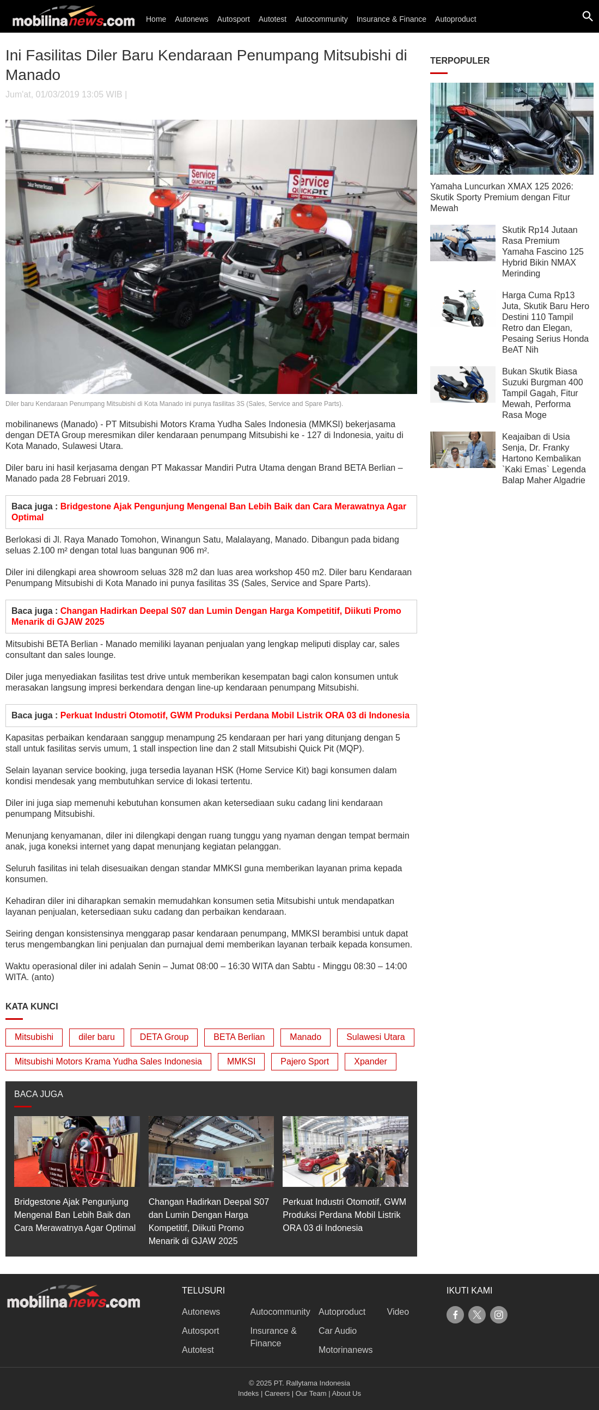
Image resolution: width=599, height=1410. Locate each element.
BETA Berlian (239, 1037)
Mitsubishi (34, 1037)
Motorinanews (346, 1349)
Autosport (233, 19)
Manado (305, 1037)
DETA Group (164, 1037)
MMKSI (241, 1061)
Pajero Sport (304, 1061)
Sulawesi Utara (375, 1037)
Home (156, 19)
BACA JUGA (38, 1094)
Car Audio (338, 1330)
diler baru (96, 1037)
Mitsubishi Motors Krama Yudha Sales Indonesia (108, 1061)
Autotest (272, 19)
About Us (346, 1393)
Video (398, 1311)
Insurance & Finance (391, 19)
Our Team (311, 1393)
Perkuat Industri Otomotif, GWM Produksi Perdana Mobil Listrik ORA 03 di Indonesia (234, 715)
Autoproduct (455, 19)
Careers (277, 1393)
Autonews (191, 19)
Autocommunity (321, 19)
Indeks (248, 1393)
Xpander (370, 1061)
